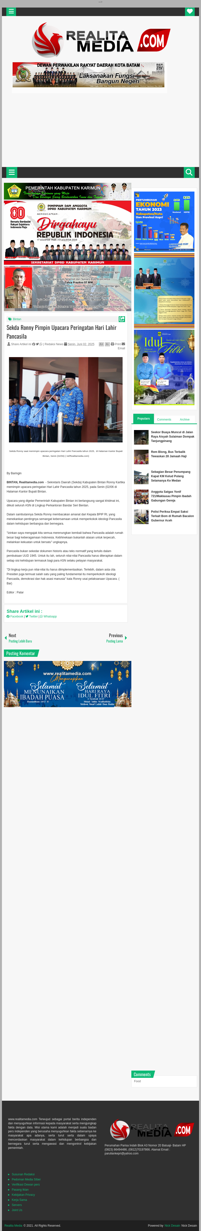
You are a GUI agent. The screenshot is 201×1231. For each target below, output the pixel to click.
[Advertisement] (100, 129)
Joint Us (17, 1210)
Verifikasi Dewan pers (26, 1184)
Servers (17, 1205)
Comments (164, 419)
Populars (143, 418)
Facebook (15, 616)
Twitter (32, 616)
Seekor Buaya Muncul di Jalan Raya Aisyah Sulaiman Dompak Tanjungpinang (172, 437)
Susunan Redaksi (23, 1174)
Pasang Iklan (20, 1189)
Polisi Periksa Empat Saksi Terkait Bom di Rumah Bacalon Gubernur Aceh (172, 516)
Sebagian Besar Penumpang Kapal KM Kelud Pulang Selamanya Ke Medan (170, 476)
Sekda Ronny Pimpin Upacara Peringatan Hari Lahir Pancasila (62, 331)
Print (116, 344)
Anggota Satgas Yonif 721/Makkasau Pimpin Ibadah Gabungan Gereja (171, 496)
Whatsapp (48, 616)
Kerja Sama (19, 1200)
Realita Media (13, 1225)
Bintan (17, 319)
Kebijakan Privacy (23, 1194)
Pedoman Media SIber (26, 1179)
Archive (185, 419)
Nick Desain (172, 1225)
